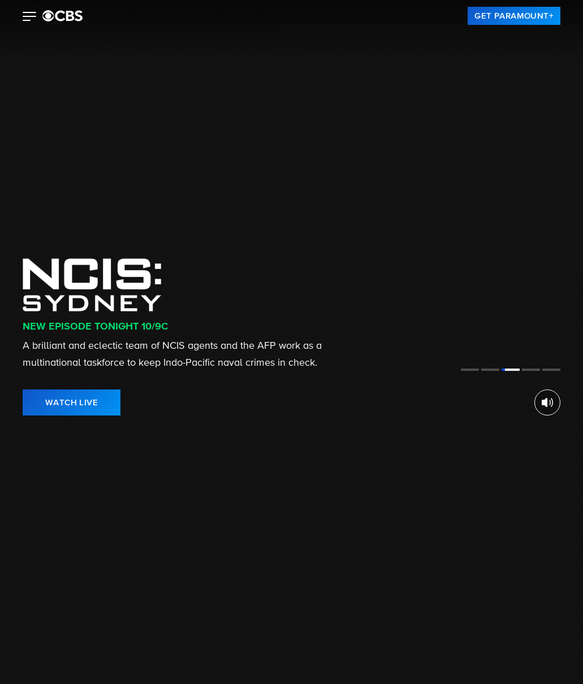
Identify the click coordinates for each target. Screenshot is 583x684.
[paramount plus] (62, 15)
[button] (29, 17)
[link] (514, 16)
